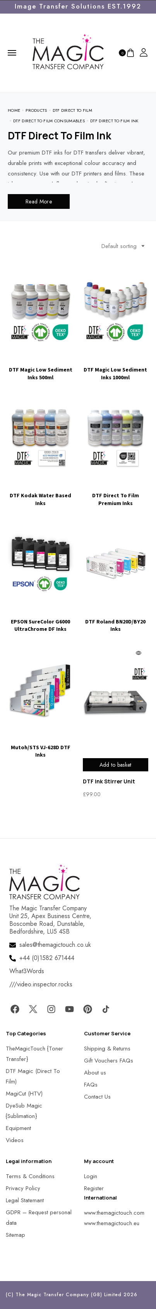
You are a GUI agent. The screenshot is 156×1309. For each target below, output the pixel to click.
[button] (15, 1293)
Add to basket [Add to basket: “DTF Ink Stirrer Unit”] (115, 765)
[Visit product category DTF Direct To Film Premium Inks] (116, 448)
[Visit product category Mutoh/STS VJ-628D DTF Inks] (41, 700)
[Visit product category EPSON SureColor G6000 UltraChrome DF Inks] (41, 575)
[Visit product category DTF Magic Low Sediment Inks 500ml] (41, 323)
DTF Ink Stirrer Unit (109, 781)
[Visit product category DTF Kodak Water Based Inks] (41, 448)
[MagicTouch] (68, 52)
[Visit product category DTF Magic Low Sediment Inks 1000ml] (116, 323)
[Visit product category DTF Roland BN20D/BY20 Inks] (116, 575)
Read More (39, 201)
